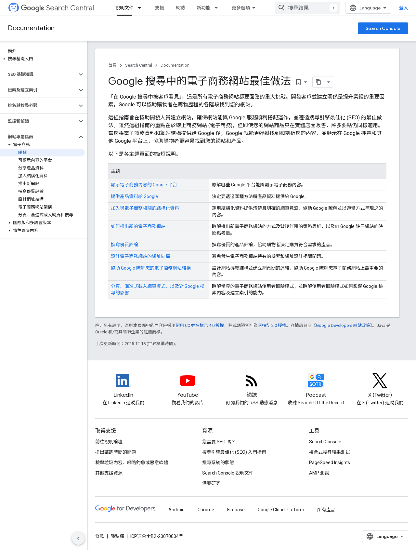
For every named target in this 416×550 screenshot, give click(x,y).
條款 (99, 536)
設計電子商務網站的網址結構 (140, 256)
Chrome (206, 509)
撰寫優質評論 (124, 244)
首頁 (112, 65)
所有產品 (326, 509)
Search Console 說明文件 (228, 473)
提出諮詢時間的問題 (115, 452)
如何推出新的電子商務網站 (138, 226)
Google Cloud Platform (281, 509)
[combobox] (307, 8)
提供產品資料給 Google (134, 196)
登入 (403, 7)
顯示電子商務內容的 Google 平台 (144, 184)
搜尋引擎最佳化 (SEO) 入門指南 (234, 452)
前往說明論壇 (109, 441)
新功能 (203, 8)
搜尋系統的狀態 (218, 462)
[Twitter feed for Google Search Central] (380, 386)
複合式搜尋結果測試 (329, 452)
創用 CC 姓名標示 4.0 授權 (200, 325)
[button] (42, 59)
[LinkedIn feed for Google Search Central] (123, 386)
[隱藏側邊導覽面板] (78, 538)
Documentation (31, 28)
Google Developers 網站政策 (343, 325)
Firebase (236, 509)
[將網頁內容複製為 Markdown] (318, 81)
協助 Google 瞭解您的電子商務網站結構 (151, 268)
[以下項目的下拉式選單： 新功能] (218, 8)
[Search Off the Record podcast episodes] (316, 386)
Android (176, 509)
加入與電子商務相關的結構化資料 (145, 208)
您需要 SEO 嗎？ (219, 441)
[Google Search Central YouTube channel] (187, 386)
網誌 (180, 8)
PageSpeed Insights (329, 462)
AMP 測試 (319, 473)
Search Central (57, 8)
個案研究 (211, 483)
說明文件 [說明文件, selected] (124, 8)
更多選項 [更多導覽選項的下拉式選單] (241, 8)
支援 (159, 8)
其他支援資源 (109, 473)
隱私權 (117, 536)
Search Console (383, 28)
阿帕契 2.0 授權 (272, 325)
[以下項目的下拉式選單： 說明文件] (141, 8)
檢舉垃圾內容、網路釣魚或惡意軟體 (131, 462)
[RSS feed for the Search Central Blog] (252, 386)
